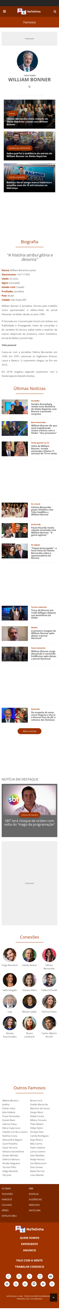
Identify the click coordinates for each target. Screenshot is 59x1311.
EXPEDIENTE (29, 1244)
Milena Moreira (10, 1100)
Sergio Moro (36, 1112)
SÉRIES (5, 1210)
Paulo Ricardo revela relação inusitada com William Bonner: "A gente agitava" (43, 531)
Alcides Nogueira (11, 1163)
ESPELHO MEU (9, 1215)
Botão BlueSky (43, 1284)
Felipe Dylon (36, 1128)
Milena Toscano (38, 1120)
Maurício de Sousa (40, 1108)
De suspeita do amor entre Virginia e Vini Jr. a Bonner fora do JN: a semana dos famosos (43, 716)
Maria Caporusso (11, 1128)
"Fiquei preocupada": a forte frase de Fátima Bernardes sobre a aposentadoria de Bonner (44, 553)
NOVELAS (34, 1194)
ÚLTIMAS (6, 1188)
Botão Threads (52, 1284)
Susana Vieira (29, 990)
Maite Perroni (37, 1171)
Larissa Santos (37, 1151)
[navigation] (4, 11)
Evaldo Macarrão (39, 1104)
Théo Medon (36, 1124)
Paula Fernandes (11, 1116)
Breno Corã (36, 1100)
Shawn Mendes (10, 1155)
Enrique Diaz (37, 1131)
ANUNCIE (29, 1250)
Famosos (29, 22)
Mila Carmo (36, 1143)
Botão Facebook (19, 1276)
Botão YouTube (50, 1276)
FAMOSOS (7, 1199)
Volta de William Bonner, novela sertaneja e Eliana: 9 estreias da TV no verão (44, 449)
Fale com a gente (29, 1260)
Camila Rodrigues (39, 1135)
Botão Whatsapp (8, 1276)
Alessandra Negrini (12, 1139)
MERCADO (34, 1204)
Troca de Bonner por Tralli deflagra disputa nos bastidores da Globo (43, 614)
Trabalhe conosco (29, 1267)
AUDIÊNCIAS (35, 1199)
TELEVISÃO (7, 1194)
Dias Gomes (36, 1167)
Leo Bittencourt (38, 1163)
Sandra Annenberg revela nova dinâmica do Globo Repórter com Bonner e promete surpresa (44, 409)
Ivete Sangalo (10, 990)
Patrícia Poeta (49, 1011)
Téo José (6, 1175)
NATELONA (34, 1210)
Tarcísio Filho (9, 1167)
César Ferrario (9, 1147)
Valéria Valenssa (11, 1159)
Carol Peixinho (10, 1143)
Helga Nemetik (10, 1171)
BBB (31, 1188)
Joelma (6, 1104)
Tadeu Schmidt (49, 990)
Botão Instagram (40, 1276)
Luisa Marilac (37, 1175)
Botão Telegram (7, 1284)
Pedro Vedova (37, 1147)
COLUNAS (7, 1204)
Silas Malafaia (37, 1155)
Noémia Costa (9, 1135)
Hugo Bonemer (10, 965)
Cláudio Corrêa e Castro (15, 1131)
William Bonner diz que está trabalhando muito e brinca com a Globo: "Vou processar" (44, 429)
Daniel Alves (8, 1120)
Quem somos (29, 1238)
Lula (10, 1011)
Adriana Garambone (13, 1151)
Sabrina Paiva (9, 1124)
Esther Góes (8, 1108)
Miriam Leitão (29, 1011)
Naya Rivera (36, 1139)
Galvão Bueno (29, 965)
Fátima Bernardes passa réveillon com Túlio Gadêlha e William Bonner (42, 511)
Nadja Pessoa (37, 1159)
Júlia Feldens (8, 1112)
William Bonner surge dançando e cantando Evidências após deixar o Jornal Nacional (43, 655)
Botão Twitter (29, 1276)
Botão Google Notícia (16, 1284)
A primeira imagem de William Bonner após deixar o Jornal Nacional (43, 634)
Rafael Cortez (37, 1116)
